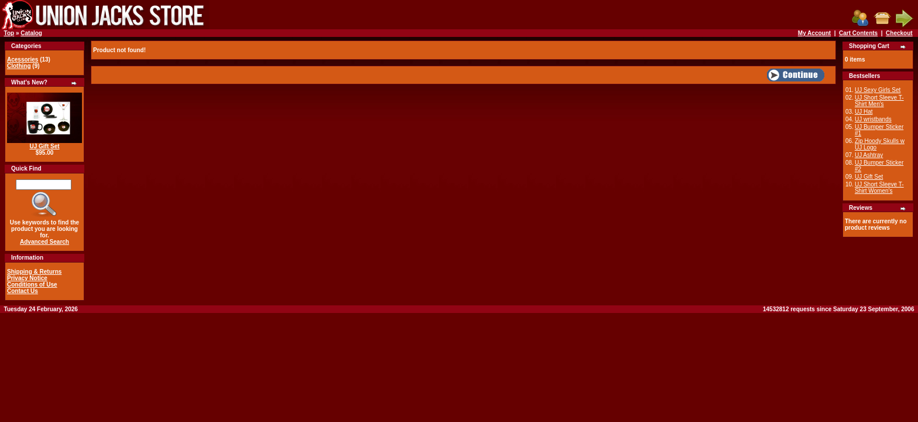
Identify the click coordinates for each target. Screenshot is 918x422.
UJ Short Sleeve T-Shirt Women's (879, 187)
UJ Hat (864, 111)
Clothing (19, 66)
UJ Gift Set (44, 146)
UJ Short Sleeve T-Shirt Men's (879, 100)
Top (9, 33)
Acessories (22, 59)
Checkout (899, 33)
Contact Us (22, 291)
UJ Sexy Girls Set (877, 90)
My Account (814, 33)
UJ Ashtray (869, 155)
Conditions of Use (32, 284)
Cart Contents (858, 33)
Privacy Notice (27, 278)
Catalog (31, 33)
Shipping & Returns (34, 271)
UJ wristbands (873, 119)
